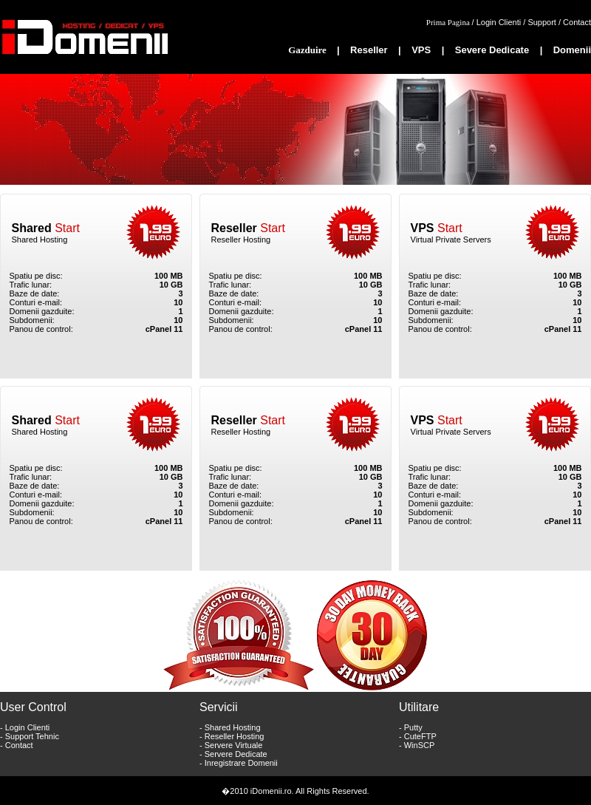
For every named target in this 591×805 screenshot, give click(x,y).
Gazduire (308, 49)
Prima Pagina (449, 22)
